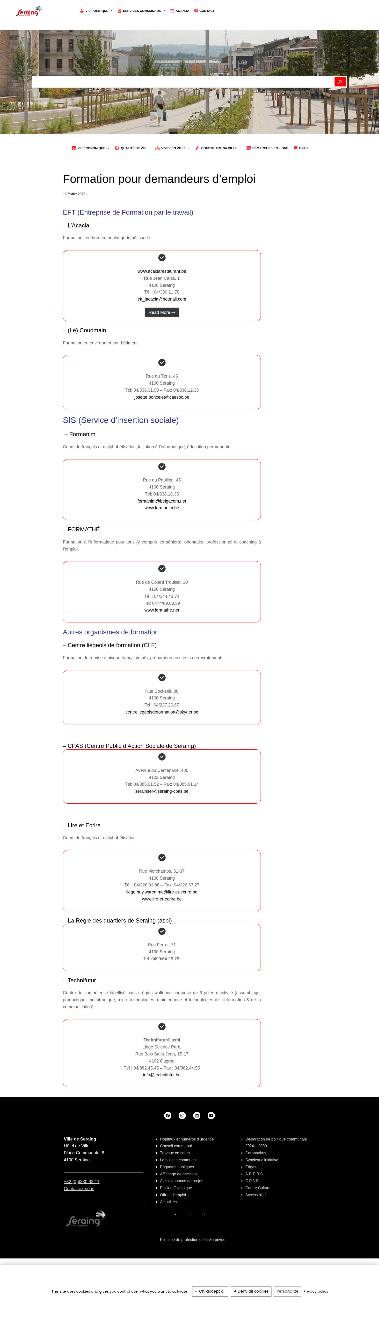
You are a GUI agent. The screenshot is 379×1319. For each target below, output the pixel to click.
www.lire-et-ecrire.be (162, 926)
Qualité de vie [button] (135, 176)
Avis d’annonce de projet (181, 1209)
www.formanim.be (162, 535)
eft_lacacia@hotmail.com (162, 327)
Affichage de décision (178, 1202)
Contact (207, 11)
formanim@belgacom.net (162, 528)
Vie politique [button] (99, 11)
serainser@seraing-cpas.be (161, 819)
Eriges (250, 1195)
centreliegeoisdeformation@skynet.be (161, 739)
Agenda (182, 11)
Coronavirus (255, 1181)
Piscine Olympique (176, 1216)
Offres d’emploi (173, 1223)
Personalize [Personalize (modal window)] (288, 1291)
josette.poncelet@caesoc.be (161, 424)
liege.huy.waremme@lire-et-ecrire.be (161, 919)
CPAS (305, 176)
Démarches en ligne (270, 176)
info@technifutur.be (162, 1102)
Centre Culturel (258, 1216)
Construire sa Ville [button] (221, 176)
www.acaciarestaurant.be (162, 298)
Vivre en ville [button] (175, 176)
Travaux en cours (175, 1181)
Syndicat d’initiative (261, 1188)
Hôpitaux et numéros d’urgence (187, 1167)
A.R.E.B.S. (254, 1202)
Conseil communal (176, 1174)
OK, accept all (210, 1291)
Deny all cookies (251, 1291)
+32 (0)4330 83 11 (82, 1209)
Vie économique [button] (94, 176)
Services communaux (144, 11)
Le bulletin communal (178, 1188)
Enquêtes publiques (177, 1195)
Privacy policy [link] (316, 1291)
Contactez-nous (79, 1216)
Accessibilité (256, 1223)
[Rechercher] (340, 109)
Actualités (168, 1229)
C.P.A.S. (252, 1209)
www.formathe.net (162, 638)
